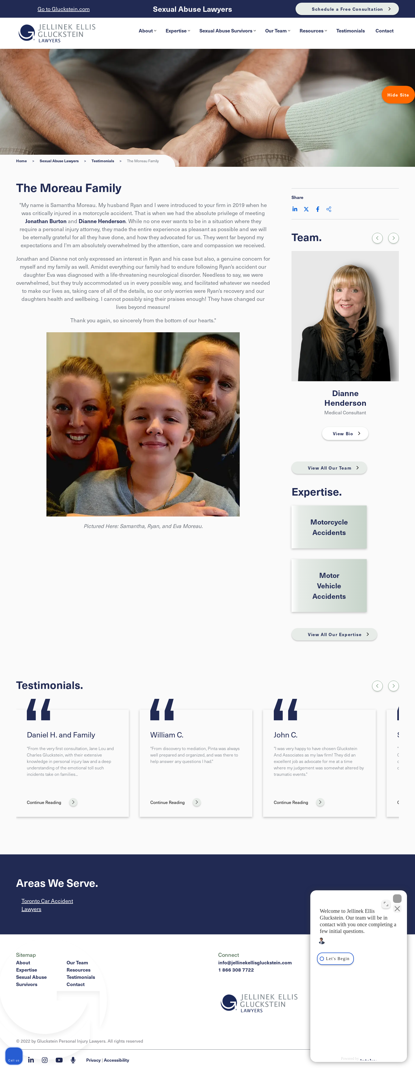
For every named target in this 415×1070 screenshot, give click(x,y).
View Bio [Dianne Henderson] (343, 433)
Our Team (277, 30)
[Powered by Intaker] (368, 1058)
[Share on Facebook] (317, 209)
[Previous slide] (377, 238)
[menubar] (266, 30)
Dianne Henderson (102, 221)
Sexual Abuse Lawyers (192, 9)
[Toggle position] (386, 904)
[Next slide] (393, 686)
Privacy (93, 1060)
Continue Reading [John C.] (291, 802)
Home (21, 160)
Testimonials (350, 30)
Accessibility (116, 1060)
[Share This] (328, 209)
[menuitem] (146, 30)
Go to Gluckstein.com (64, 9)
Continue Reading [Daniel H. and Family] (44, 802)
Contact (385, 30)
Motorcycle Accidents (329, 527)
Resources (313, 30)
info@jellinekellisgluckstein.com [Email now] (255, 962)
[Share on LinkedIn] (295, 209)
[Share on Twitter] (306, 209)
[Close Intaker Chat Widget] (397, 898)
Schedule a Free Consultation (347, 9)
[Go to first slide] (393, 238)
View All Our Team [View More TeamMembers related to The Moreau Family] (329, 468)
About (147, 30)
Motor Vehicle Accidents (329, 585)
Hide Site (398, 95)
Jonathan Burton (46, 221)
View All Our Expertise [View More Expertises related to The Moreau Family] (335, 634)
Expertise (178, 30)
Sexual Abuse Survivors (227, 30)
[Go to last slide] (377, 686)
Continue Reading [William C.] (167, 802)
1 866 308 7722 (236, 969)
